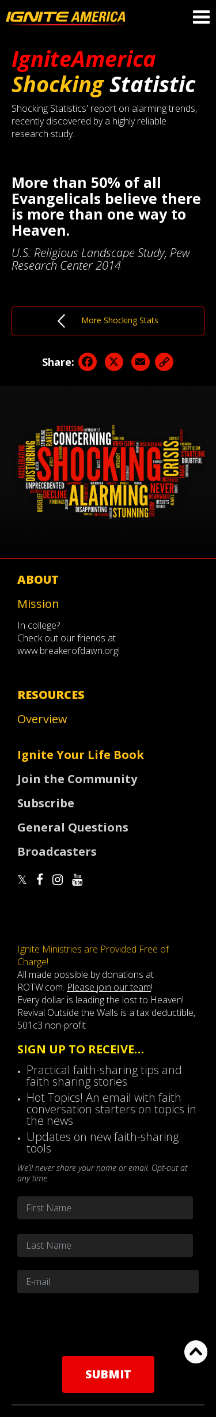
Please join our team (109, 987)
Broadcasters (57, 851)
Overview (42, 719)
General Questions (72, 827)
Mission (38, 603)
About (38, 579)
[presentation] (108, 1324)
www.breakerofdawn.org (67, 650)
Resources (51, 694)
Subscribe (45, 803)
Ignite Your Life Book (80, 754)
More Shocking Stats (108, 321)
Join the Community (77, 779)
